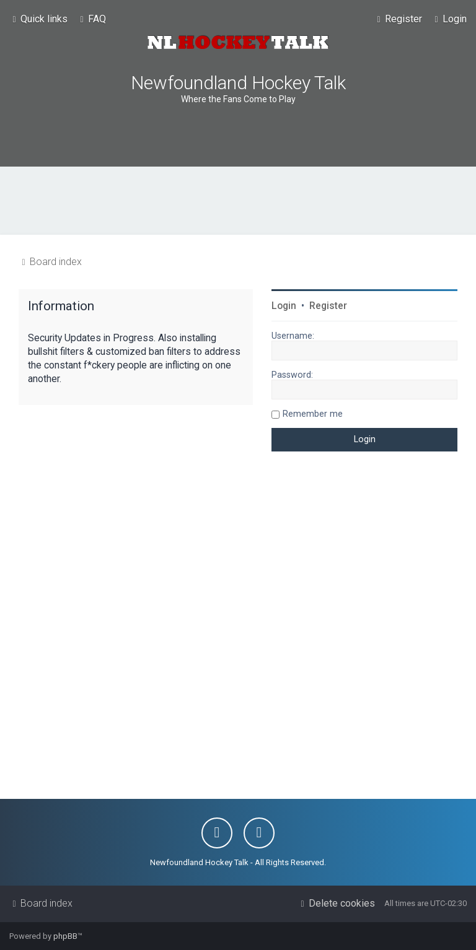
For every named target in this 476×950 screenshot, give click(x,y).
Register (328, 306)
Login (283, 306)
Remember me (313, 414)
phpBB (65, 936)
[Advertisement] (238, 201)
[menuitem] (91, 19)
